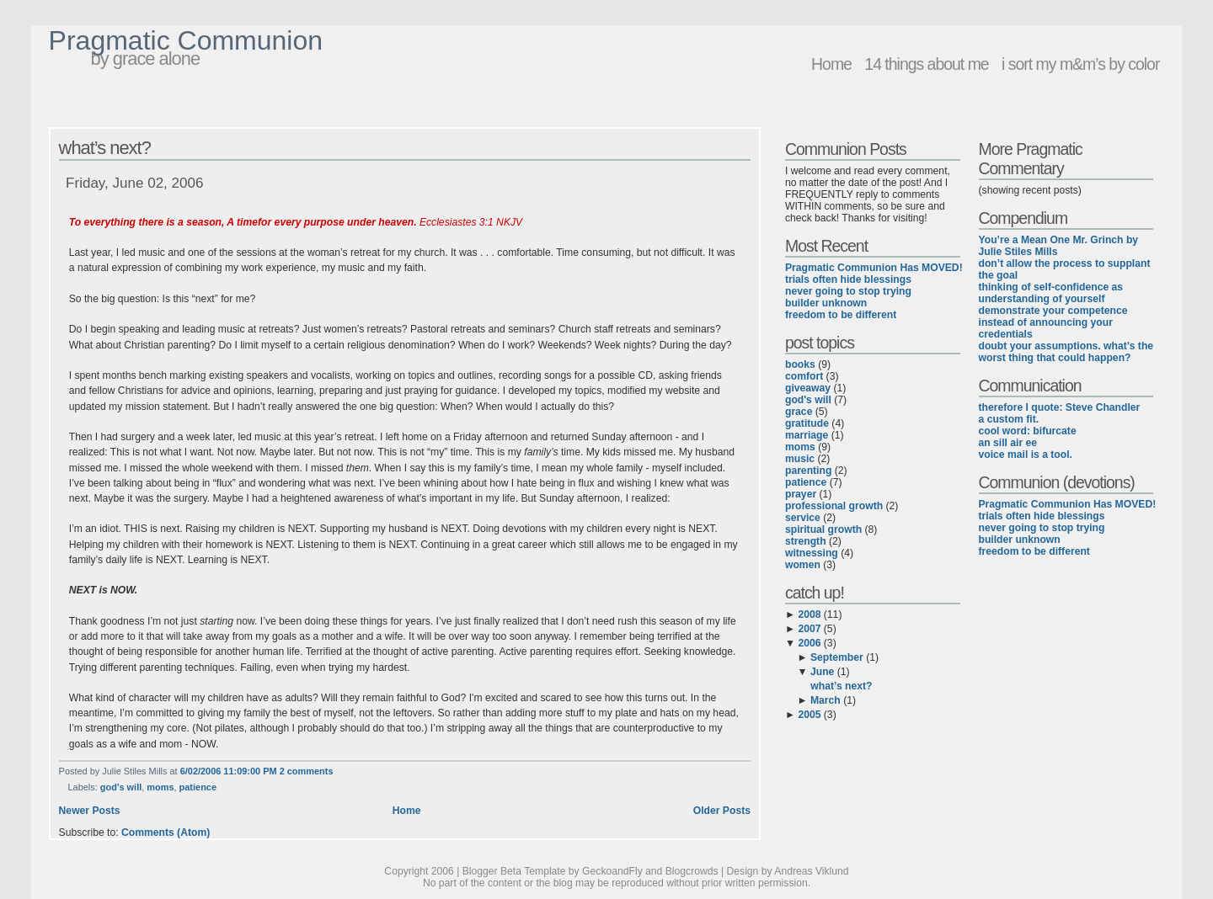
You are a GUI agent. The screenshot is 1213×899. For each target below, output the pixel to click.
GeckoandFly (612, 871)
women (802, 565)
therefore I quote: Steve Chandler (1060, 407)
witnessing (811, 553)
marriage (806, 435)
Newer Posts (89, 811)
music (800, 459)
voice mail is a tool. (1025, 454)
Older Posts (722, 811)
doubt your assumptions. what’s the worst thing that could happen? (1066, 352)
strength (805, 541)
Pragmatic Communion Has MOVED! (874, 268)
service (802, 518)
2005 (809, 715)
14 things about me (926, 64)
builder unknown (826, 303)
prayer (800, 494)
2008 (809, 614)
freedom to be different (840, 315)
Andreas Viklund (811, 871)
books (800, 364)
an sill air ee (1008, 443)
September (836, 657)
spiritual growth (823, 529)
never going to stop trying (848, 291)
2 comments (307, 771)
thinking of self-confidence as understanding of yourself (1051, 293)
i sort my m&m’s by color (1080, 64)
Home (831, 64)
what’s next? (105, 147)
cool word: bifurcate (1028, 431)
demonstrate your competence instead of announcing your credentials (1053, 322)
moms (160, 787)
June (822, 672)
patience (197, 787)
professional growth (834, 506)
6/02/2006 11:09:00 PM (228, 771)
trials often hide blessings (848, 279)
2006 (809, 643)
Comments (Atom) (165, 832)
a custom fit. (1009, 419)
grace (798, 412)
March (825, 700)
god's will (121, 787)
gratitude (807, 423)
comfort (804, 376)
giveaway (808, 388)
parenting (808, 470)
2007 (809, 629)
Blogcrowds (692, 871)
